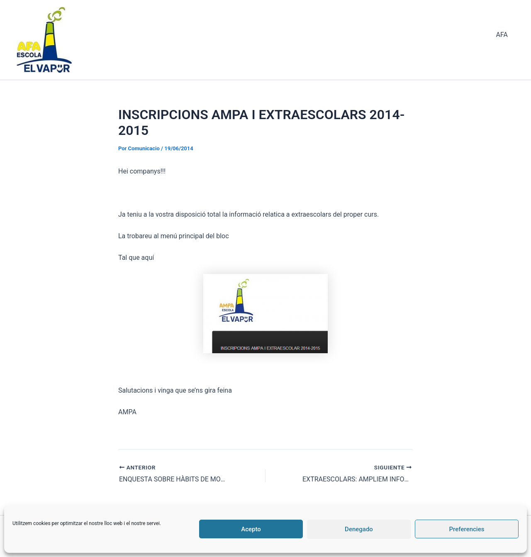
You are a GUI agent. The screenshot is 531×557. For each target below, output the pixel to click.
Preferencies (467, 529)
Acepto (251, 529)
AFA (502, 35)
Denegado (359, 529)
